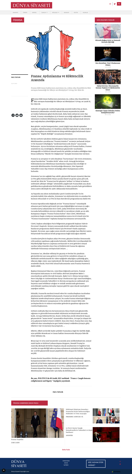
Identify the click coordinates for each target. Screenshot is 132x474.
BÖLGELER (55, 12)
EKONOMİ (66, 12)
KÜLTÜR (76, 12)
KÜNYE (66, 463)
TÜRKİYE (25, 12)
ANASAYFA (15, 12)
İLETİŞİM (66, 465)
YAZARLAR (85, 12)
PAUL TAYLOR (15, 77)
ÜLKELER (44, 12)
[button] (4, 470)
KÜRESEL (34, 12)
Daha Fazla (66, 450)
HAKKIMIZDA (66, 461)
